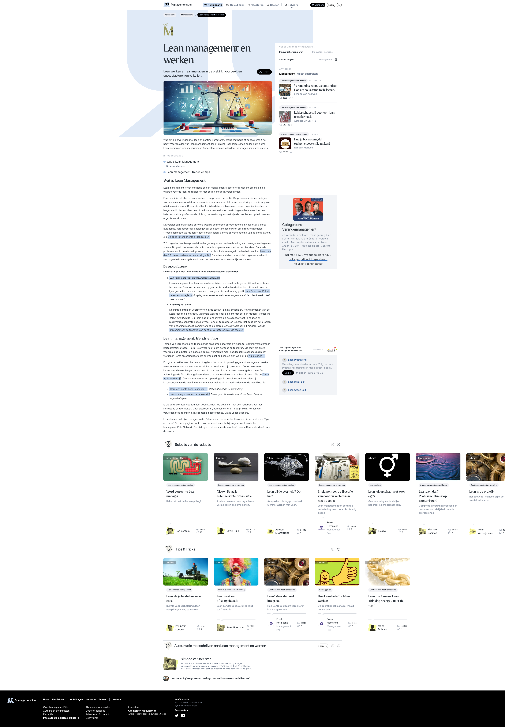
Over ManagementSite (55, 707)
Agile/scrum (255, 355)
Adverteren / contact (97, 714)
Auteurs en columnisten (56, 710)
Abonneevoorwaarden (98, 707)
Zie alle (323, 646)
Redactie (48, 714)
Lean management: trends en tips (188, 172)
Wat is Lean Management (182, 161)
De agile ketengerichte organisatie (187, 236)
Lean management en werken (211, 15)
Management (187, 15)
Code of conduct (95, 710)
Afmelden (133, 707)
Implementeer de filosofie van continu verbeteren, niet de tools (205, 329)
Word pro (318, 5)
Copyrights (92, 717)
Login (331, 5)
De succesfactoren (175, 166)
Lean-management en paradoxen (188, 394)
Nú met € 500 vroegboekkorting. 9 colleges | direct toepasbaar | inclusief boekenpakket (315, 259)
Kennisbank (170, 15)
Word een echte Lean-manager (187, 388)
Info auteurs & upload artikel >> (61, 717)
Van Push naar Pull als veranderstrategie (193, 277)
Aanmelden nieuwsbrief (142, 710)
